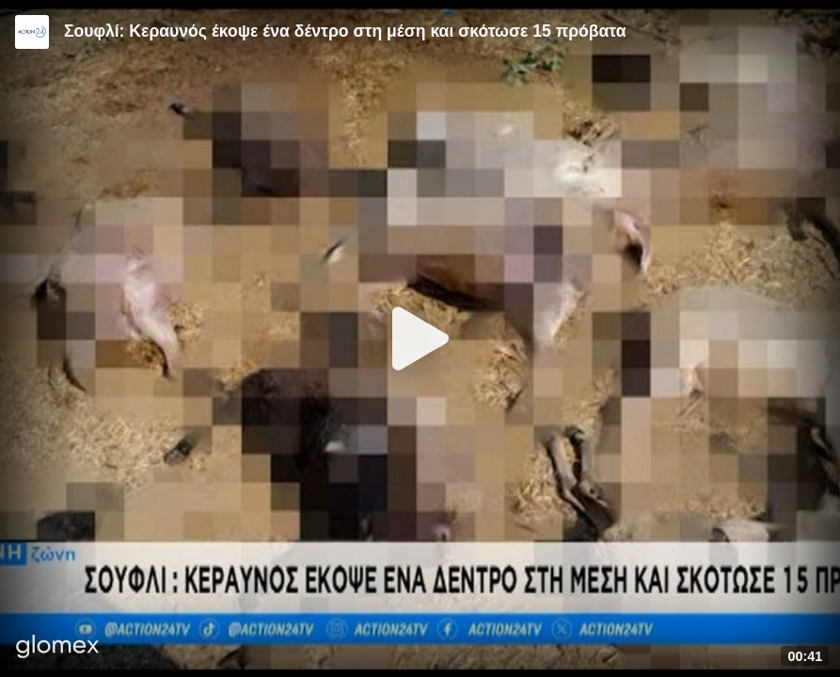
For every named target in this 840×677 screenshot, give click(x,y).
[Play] (420, 338)
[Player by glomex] (58, 648)
